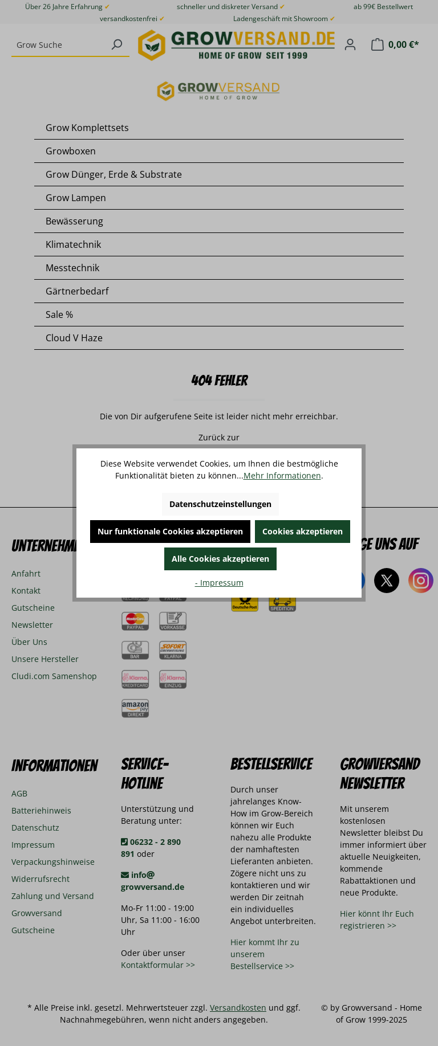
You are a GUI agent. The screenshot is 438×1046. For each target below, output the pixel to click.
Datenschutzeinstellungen (220, 504)
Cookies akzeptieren (302, 531)
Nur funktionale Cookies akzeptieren (170, 531)
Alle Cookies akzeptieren (220, 558)
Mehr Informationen (282, 475)
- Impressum (219, 582)
